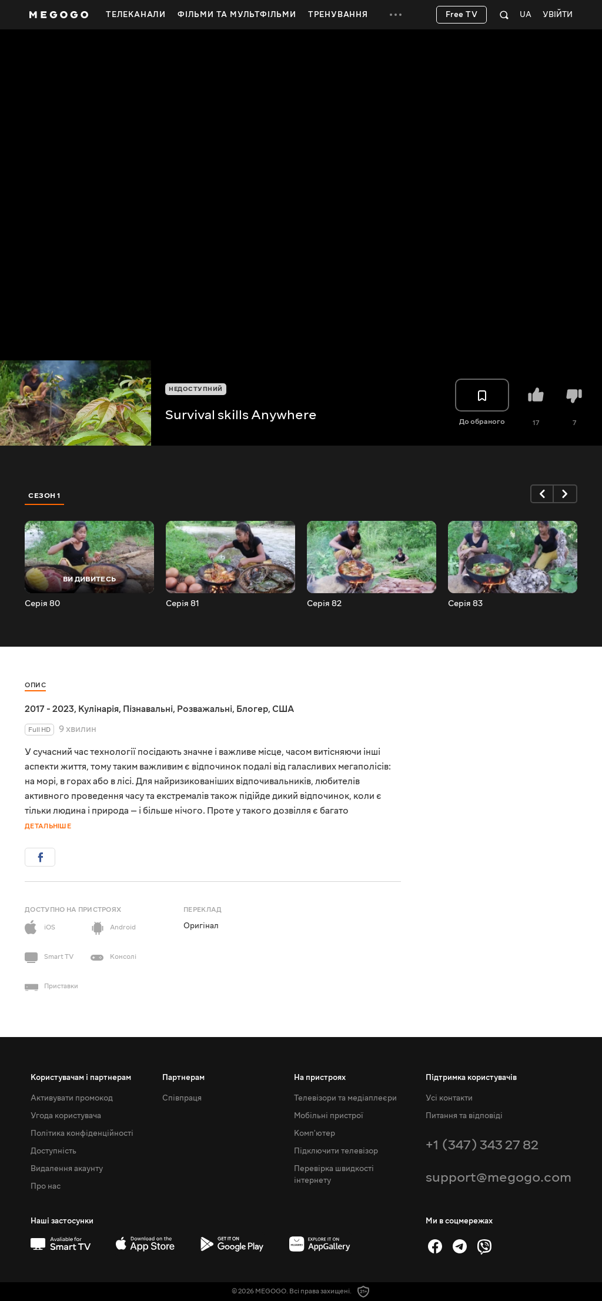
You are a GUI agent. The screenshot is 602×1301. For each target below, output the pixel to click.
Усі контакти (449, 1098)
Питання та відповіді (464, 1116)
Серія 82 (324, 603)
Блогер (252, 709)
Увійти (558, 15)
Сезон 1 (44, 495)
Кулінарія (98, 709)
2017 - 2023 (49, 709)
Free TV (462, 14)
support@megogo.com (498, 1177)
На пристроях (320, 1077)
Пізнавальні (148, 709)
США (283, 709)
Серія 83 (465, 603)
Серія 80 (42, 603)
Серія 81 (182, 603)
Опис (35, 685)
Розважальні (204, 709)
